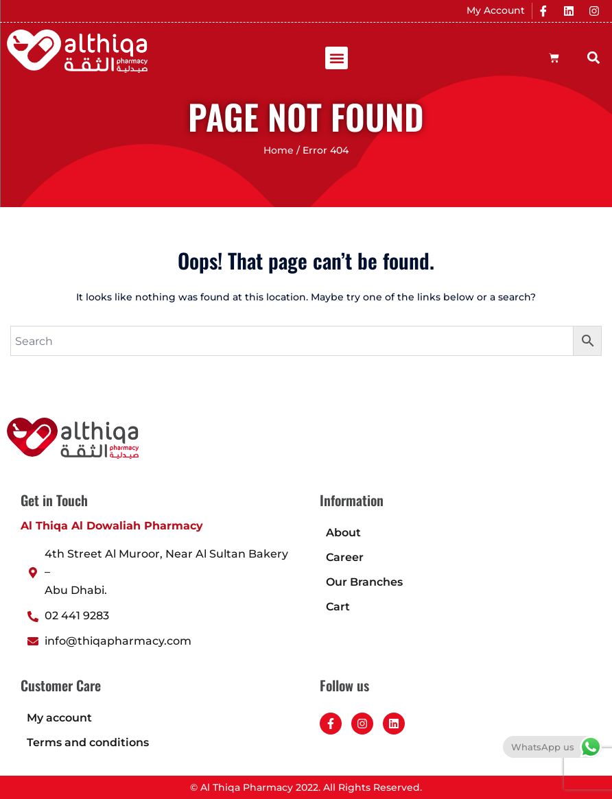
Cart (338, 606)
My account (59, 717)
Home (278, 150)
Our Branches (364, 581)
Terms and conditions (88, 742)
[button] (336, 58)
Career (345, 557)
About (343, 532)
